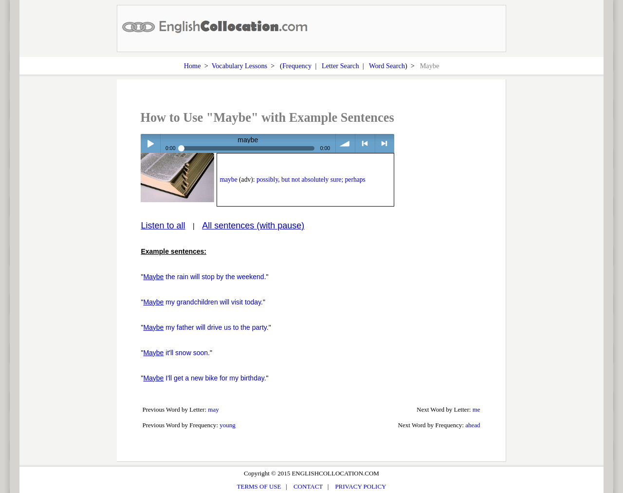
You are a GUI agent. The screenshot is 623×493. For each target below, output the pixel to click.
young (228, 425)
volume (345, 143)
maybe (228, 179)
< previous (364, 143)
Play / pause (150, 143)
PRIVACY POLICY (360, 486)
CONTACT (308, 486)
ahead (472, 425)
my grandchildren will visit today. (203, 302)
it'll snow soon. (176, 353)
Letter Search (340, 66)
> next (384, 143)
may (213, 409)
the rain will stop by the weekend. (204, 277)
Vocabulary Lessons (240, 66)
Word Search (387, 66)
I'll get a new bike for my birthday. (204, 378)
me (476, 409)
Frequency (297, 66)
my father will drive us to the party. (205, 327)
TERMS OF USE (259, 486)
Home (192, 66)
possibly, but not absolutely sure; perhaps (311, 179)
